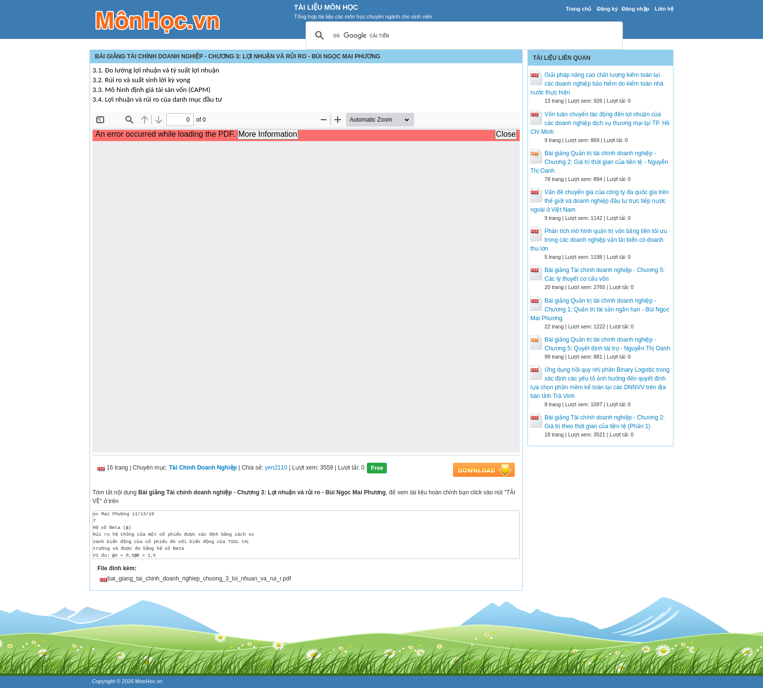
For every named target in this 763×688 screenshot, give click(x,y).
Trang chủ (579, 9)
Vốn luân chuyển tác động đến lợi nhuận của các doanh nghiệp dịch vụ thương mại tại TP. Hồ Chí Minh (600, 123)
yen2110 (276, 467)
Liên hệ (664, 9)
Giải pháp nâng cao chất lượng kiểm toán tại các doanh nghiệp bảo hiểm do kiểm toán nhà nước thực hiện (596, 84)
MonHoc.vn (149, 681)
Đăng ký (607, 9)
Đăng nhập (636, 9)
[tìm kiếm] (462, 36)
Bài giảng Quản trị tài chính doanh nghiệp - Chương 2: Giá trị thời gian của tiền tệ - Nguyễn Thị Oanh (599, 162)
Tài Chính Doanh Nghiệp (203, 467)
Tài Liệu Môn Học (326, 7)
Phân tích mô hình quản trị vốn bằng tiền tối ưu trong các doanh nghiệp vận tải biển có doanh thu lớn (598, 240)
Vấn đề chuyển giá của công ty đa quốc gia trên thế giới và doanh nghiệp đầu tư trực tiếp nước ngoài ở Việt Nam (599, 201)
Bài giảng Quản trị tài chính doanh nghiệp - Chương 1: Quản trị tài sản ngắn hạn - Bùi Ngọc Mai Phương (599, 309)
